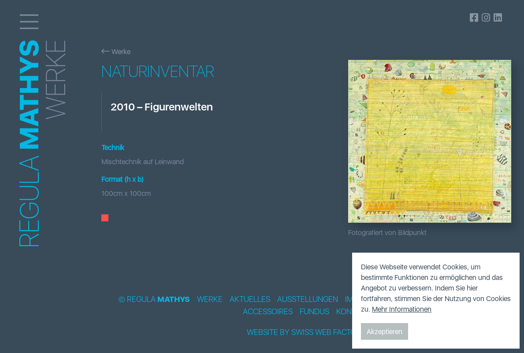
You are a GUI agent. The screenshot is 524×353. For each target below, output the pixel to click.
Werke (115, 51)
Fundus (314, 312)
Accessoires (268, 312)
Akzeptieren (384, 331)
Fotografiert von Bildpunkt (387, 232)
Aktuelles (250, 299)
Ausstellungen (307, 299)
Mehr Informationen (401, 309)
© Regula (154, 299)
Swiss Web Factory (328, 332)
